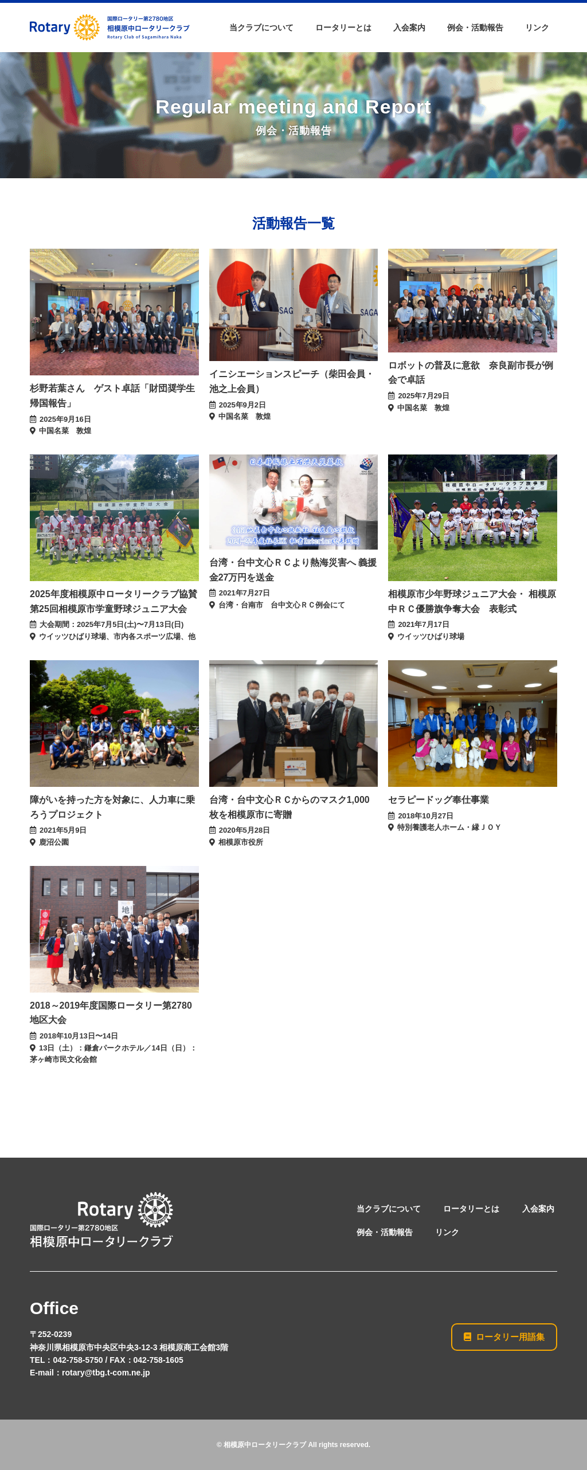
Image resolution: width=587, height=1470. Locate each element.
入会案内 (409, 27)
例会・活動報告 (475, 27)
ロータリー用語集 (504, 1336)
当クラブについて (261, 27)
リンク (537, 27)
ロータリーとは (343, 27)
